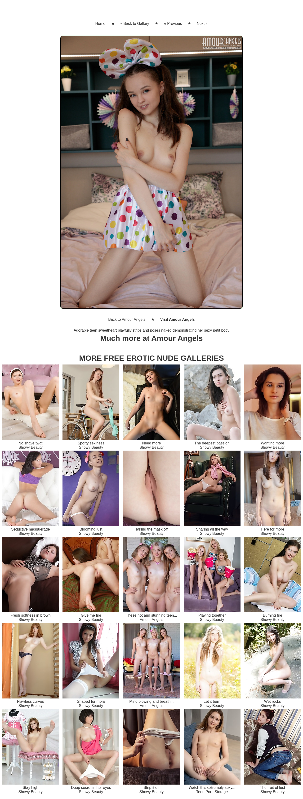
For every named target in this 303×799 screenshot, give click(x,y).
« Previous (173, 24)
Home (100, 24)
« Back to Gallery (134, 24)
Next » (202, 24)
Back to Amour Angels (126, 319)
